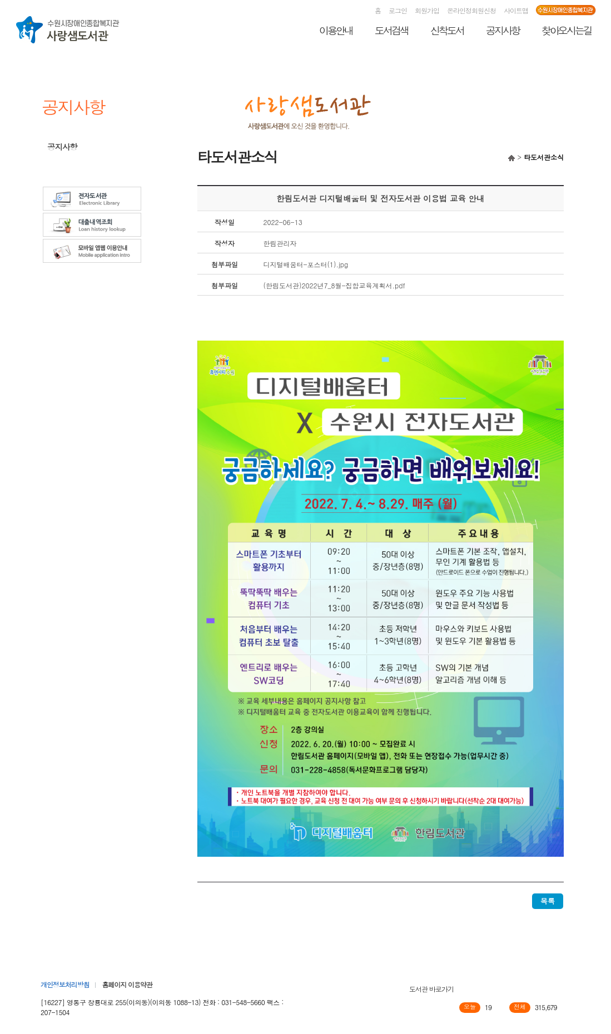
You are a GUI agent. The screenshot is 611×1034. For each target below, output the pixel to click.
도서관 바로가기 (431, 988)
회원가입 (427, 10)
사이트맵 (516, 10)
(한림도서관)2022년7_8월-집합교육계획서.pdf (334, 285)
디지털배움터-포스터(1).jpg (306, 264)
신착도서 (447, 30)
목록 (547, 901)
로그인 (398, 10)
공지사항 (502, 30)
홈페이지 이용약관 (127, 984)
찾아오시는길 (567, 30)
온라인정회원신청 (471, 10)
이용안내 (335, 30)
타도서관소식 (69, 162)
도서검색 (391, 30)
